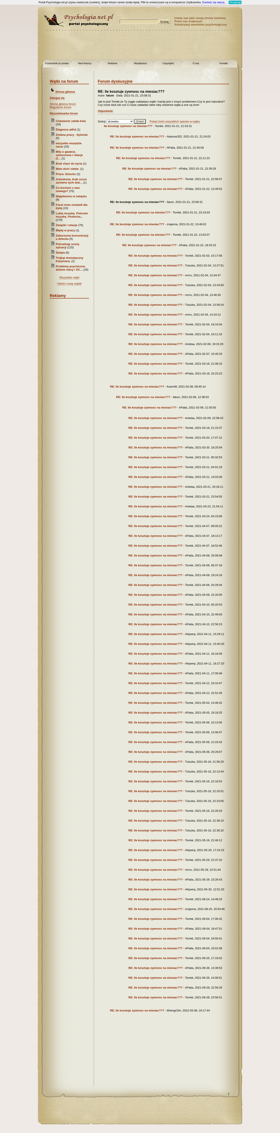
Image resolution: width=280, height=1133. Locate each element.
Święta (60, 252)
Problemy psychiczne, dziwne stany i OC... (71, 268)
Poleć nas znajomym (188, 21)
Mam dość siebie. (67, 168)
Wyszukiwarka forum (64, 113)
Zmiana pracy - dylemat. (72, 134)
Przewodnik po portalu (57, 63)
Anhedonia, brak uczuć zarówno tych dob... (71, 181)
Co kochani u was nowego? (68, 189)
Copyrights (168, 63)
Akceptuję (235, 2)
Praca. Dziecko (66, 174)
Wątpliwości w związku (71, 196)
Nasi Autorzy (85, 63)
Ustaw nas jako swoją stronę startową (200, 18)
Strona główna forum (63, 104)
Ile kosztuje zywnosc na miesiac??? (128, 126)
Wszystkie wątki (69, 277)
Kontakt (224, 63)
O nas (196, 63)
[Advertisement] (17, 69)
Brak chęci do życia (69, 163)
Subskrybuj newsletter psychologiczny (200, 24)
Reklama (112, 63)
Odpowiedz (105, 111)
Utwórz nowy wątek (69, 283)
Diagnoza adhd (66, 129)
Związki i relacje (66, 225)
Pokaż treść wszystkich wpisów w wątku (175, 121)
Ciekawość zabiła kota (71, 121)
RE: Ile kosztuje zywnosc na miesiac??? (137, 136)
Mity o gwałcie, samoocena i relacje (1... (69, 155)
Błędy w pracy (65, 230)
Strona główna (65, 91)
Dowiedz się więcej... (214, 2)
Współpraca (140, 63)
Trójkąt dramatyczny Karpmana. (69, 259)
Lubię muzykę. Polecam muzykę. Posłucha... (72, 215)
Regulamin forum (60, 107)
